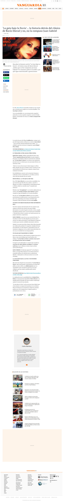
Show (40, 8)
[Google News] (19, 295)
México (16, 8)
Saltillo (26, 8)
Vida (53, 8)
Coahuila (21, 8)
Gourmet (12, 8)
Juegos (7, 8)
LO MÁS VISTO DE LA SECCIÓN (51, 37)
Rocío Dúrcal (20, 107)
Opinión (31, 8)
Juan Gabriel (6, 91)
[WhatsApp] (34, 295)
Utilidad (49, 8)
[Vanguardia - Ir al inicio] (31, 5)
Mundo (35, 8)
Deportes (44, 8)
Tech (56, 8)
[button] (3, 9)
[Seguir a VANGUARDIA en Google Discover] (6, 33)
